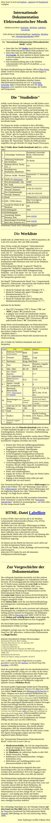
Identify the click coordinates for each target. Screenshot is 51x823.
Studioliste (24, 28)
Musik (11, 55)
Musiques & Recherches (36, 691)
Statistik (12, 395)
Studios (25, 48)
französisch (43, 2)
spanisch (31, 2)
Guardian (4, 665)
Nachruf (24, 663)
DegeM (5, 813)
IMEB (24, 711)
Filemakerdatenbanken (25, 36)
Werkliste (33, 28)
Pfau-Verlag (44, 69)
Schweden (5, 85)
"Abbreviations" (16, 376)
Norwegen (37, 82)
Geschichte (25, 30)
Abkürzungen (17, 179)
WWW (34, 216)
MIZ (12, 85)
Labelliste (42, 28)
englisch (23, 2)
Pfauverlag (19, 615)
